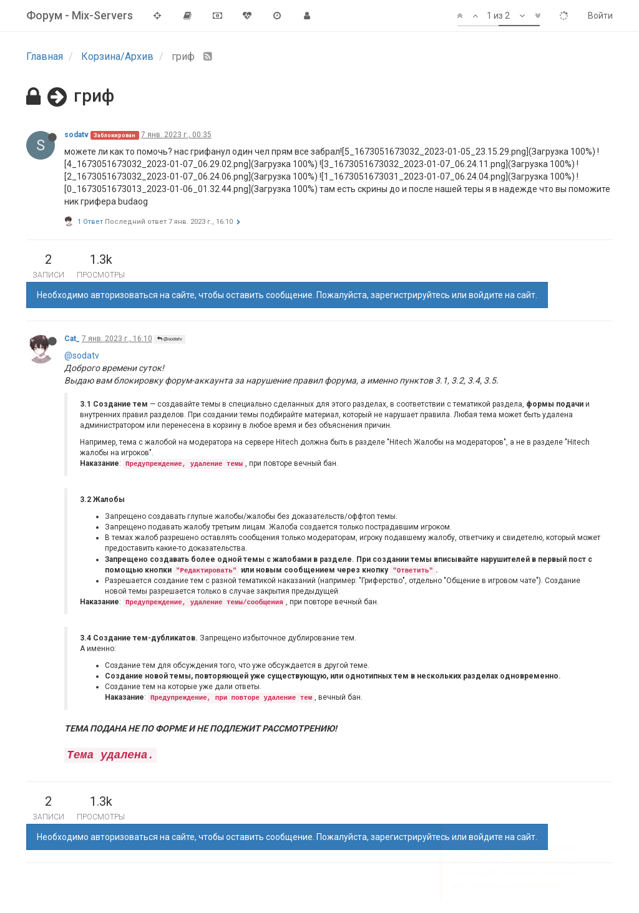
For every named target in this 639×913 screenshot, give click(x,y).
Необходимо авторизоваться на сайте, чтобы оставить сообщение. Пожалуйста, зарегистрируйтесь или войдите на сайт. (287, 295)
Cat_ (72, 338)
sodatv (76, 134)
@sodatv (169, 339)
